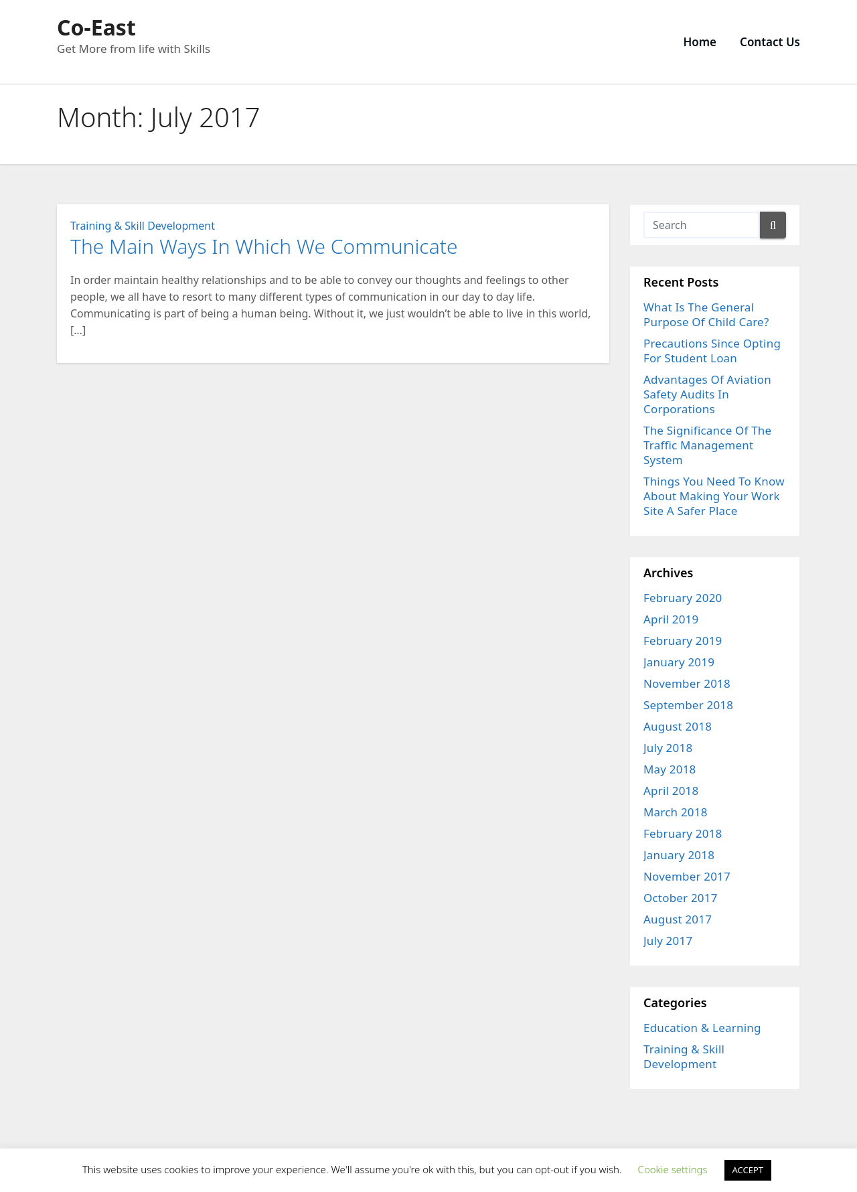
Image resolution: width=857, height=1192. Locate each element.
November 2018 (686, 683)
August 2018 (677, 726)
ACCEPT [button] (748, 1170)
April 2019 (670, 619)
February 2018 (682, 833)
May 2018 (669, 769)
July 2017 (667, 940)
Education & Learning (702, 1027)
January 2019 (678, 662)
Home (699, 42)
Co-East (96, 27)
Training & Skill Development (142, 225)
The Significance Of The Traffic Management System (707, 445)
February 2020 (682, 597)
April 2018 (670, 790)
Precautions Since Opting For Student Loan (712, 351)
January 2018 (678, 855)
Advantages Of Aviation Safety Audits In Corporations (707, 394)
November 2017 (686, 876)
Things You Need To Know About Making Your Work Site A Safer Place (714, 495)
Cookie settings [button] (673, 1169)
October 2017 (680, 897)
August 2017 (677, 919)
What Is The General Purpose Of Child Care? (706, 314)
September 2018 (688, 705)
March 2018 (675, 812)
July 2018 (667, 747)
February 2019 (682, 640)
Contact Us (770, 42)
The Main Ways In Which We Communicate (264, 246)
